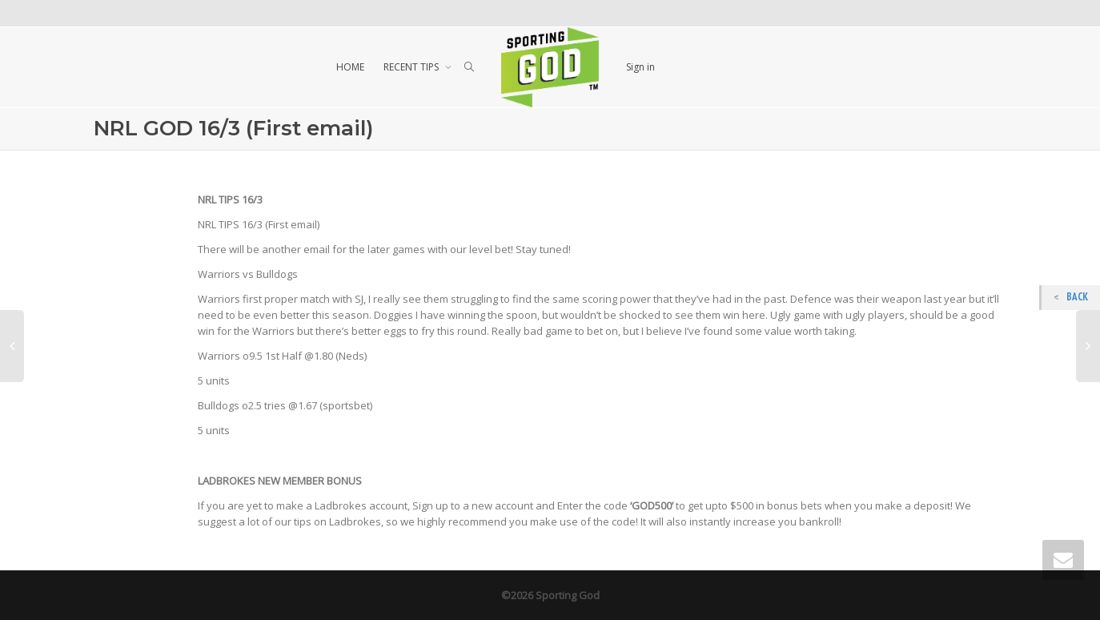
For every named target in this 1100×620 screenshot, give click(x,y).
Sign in (640, 67)
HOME (350, 67)
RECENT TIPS (412, 67)
